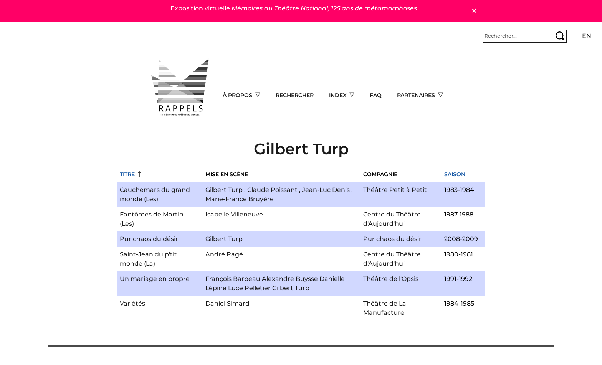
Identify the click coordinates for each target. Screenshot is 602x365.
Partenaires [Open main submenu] (417, 95)
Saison (454, 174)
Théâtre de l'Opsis (390, 278)
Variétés (132, 303)
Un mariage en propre (155, 278)
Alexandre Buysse (290, 278)
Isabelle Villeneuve (234, 214)
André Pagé (224, 254)
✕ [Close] (473, 11)
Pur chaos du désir (149, 239)
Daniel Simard (227, 303)
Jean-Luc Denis (326, 189)
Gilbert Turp (224, 189)
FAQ (376, 95)
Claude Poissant (272, 189)
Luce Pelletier (249, 288)
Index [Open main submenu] (338, 95)
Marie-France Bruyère (239, 199)
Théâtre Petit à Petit (395, 189)
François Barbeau (232, 278)
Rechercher (295, 95)
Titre (127, 174)
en (586, 36)
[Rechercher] (518, 36)
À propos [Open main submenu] (238, 95)
